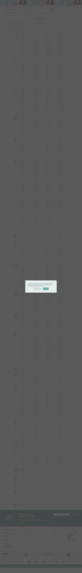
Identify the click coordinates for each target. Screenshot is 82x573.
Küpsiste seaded (38, 288)
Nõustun (45, 288)
